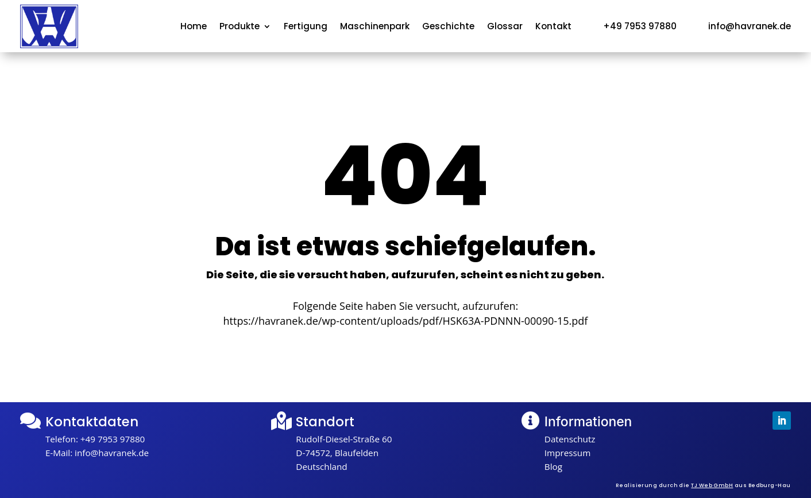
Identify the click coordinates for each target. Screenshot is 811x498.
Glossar (505, 27)
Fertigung (305, 27)
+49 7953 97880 (112, 439)
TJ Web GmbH (712, 485)
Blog (553, 466)
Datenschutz (570, 439)
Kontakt (553, 27)
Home (193, 27)
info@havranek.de (112, 452)
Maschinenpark (375, 27)
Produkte (239, 27)
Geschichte (448, 27)
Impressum (567, 452)
